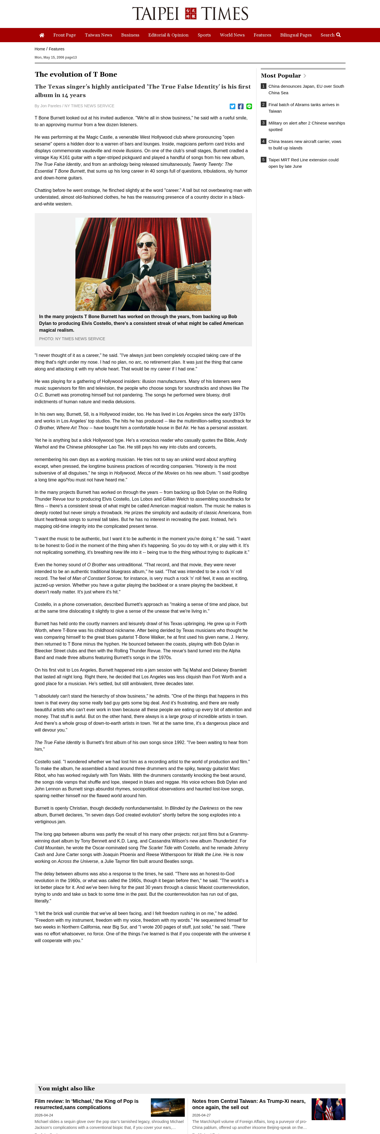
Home (40, 49)
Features (56, 49)
